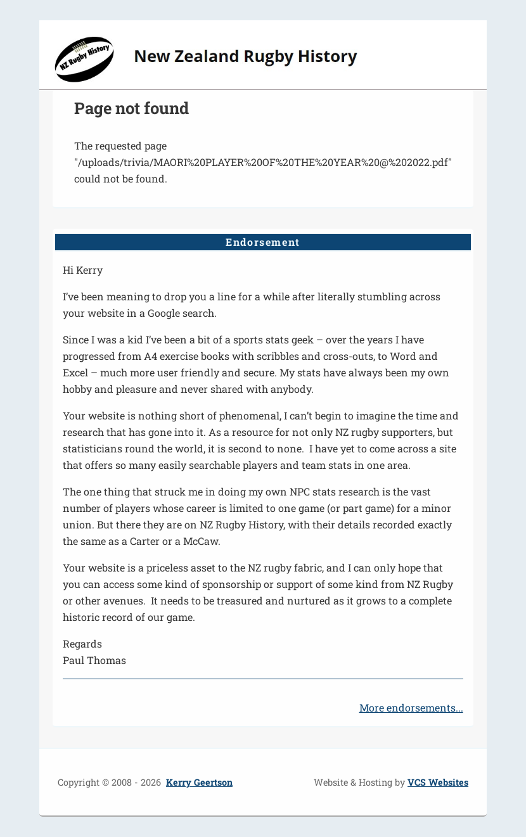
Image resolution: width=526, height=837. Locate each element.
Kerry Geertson (199, 782)
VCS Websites (437, 782)
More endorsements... (411, 707)
